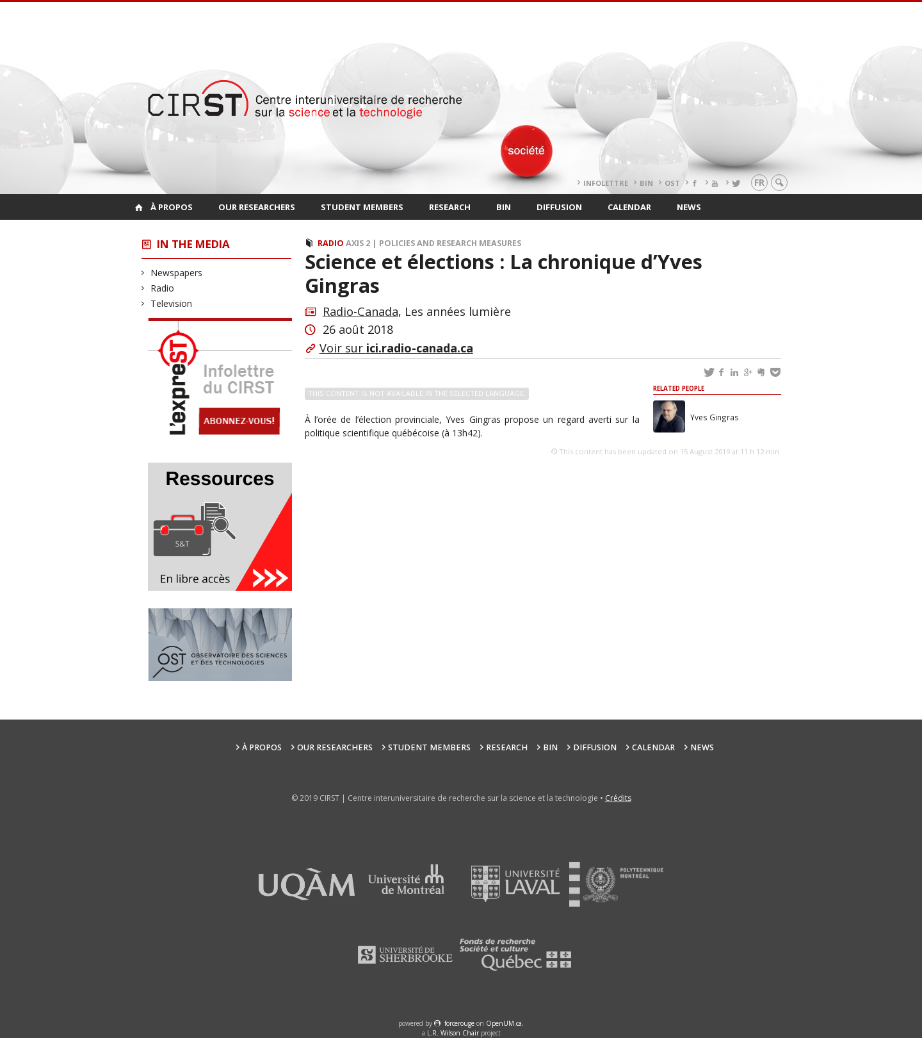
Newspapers (176, 273)
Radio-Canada (360, 311)
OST (672, 183)
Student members (362, 207)
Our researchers (256, 207)
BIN (646, 183)
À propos (171, 207)
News (689, 207)
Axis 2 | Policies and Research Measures (433, 243)
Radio (162, 288)
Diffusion (559, 207)
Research (450, 207)
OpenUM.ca (504, 1023)
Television (171, 303)
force (459, 1023)
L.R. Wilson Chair (453, 1032)
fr (759, 182)
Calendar (629, 207)
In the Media (193, 243)
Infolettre (605, 183)
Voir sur (396, 348)
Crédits (618, 798)
